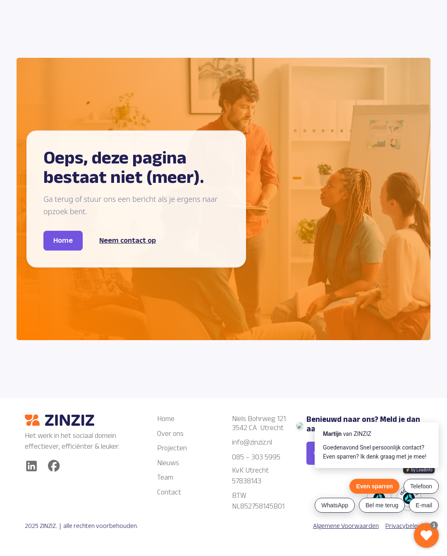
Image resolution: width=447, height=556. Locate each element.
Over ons (170, 433)
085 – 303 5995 (256, 457)
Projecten (172, 448)
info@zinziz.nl (253, 442)
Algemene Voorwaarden (346, 525)
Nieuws (168, 463)
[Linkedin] (31, 466)
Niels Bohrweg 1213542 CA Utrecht (259, 423)
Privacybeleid (403, 525)
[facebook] (54, 466)
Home (165, 418)
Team (165, 477)
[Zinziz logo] (74, 420)
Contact (169, 492)
